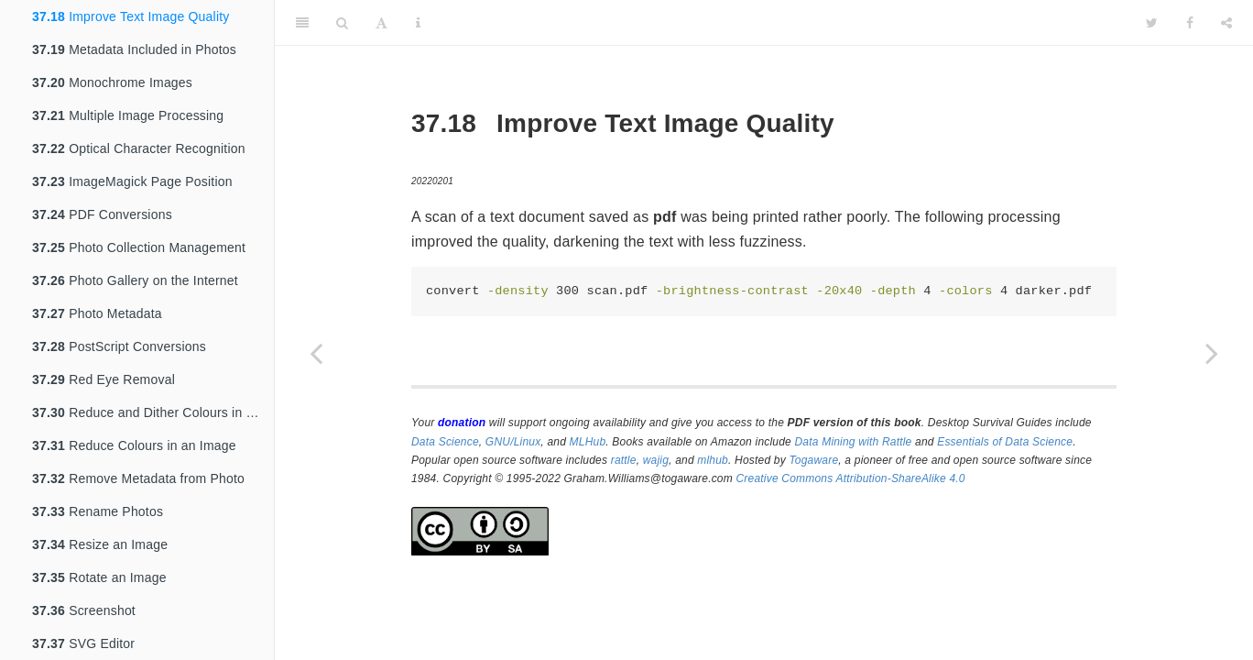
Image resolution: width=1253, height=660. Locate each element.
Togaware (813, 460)
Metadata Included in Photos (134, 49)
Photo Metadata (97, 313)
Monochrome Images (112, 82)
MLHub (588, 441)
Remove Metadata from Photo (138, 478)
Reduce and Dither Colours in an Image (153, 412)
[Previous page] (316, 353)
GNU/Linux (513, 441)
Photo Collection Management (138, 247)
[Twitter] (1151, 23)
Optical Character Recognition (138, 148)
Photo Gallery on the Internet (135, 280)
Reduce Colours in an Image (134, 445)
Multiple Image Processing (127, 115)
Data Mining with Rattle (853, 441)
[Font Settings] (381, 23)
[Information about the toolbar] (418, 23)
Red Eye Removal (103, 379)
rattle (624, 460)
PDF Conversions (102, 214)
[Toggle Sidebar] (302, 23)
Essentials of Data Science (1005, 441)
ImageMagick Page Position (132, 181)
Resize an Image (100, 544)
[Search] (342, 23)
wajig (656, 460)
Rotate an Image (99, 577)
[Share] (1226, 23)
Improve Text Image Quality (130, 16)
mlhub (712, 460)
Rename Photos (97, 511)
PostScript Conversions (119, 346)
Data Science (445, 441)
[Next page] (1212, 353)
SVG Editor (83, 643)
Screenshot (84, 610)
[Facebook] (1189, 23)
